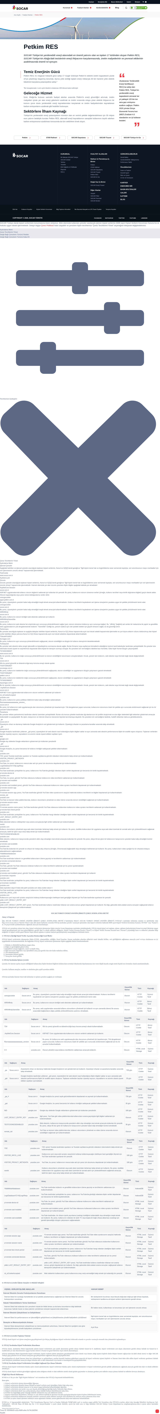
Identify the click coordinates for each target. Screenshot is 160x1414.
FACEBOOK (98, 218)
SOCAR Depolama (97, 170)
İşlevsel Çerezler (6, 566)
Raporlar (63, 169)
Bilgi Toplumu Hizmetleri (63, 209)
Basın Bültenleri (117, 2)
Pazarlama (4, 712)
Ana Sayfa (17, 15)
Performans (4, 629)
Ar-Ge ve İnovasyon (126, 178)
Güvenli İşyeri (124, 173)
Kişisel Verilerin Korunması (44, 209)
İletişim (137, 2)
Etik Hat (15, 209)
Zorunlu (3, 580)
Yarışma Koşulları (111, 209)
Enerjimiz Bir (102, 2)
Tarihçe (63, 162)
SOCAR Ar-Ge (95, 177)
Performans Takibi (126, 162)
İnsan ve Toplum (125, 170)
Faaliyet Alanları (28, 15)
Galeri (129, 2)
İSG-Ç (63, 172)
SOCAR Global (65, 160)
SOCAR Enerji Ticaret (97, 185)
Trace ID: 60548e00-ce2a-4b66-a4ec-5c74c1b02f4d (19, 1410)
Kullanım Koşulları (27, 209)
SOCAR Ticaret (95, 172)
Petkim (93, 165)
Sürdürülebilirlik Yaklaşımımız (129, 160)
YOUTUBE (132, 218)
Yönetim (63, 164)
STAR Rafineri (95, 167)
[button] (144, 2)
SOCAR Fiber (95, 196)
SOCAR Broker (95, 201)
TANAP (93, 193)
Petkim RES (94, 174)
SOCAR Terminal (96, 198)
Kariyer (91, 2)
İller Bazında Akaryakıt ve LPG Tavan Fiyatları (88, 209)
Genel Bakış (124, 157)
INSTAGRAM (109, 218)
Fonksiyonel (4, 644)
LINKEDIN (144, 218)
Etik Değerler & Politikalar (69, 167)
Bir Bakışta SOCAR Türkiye (69, 157)
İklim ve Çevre (124, 175)
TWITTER (121, 218)
